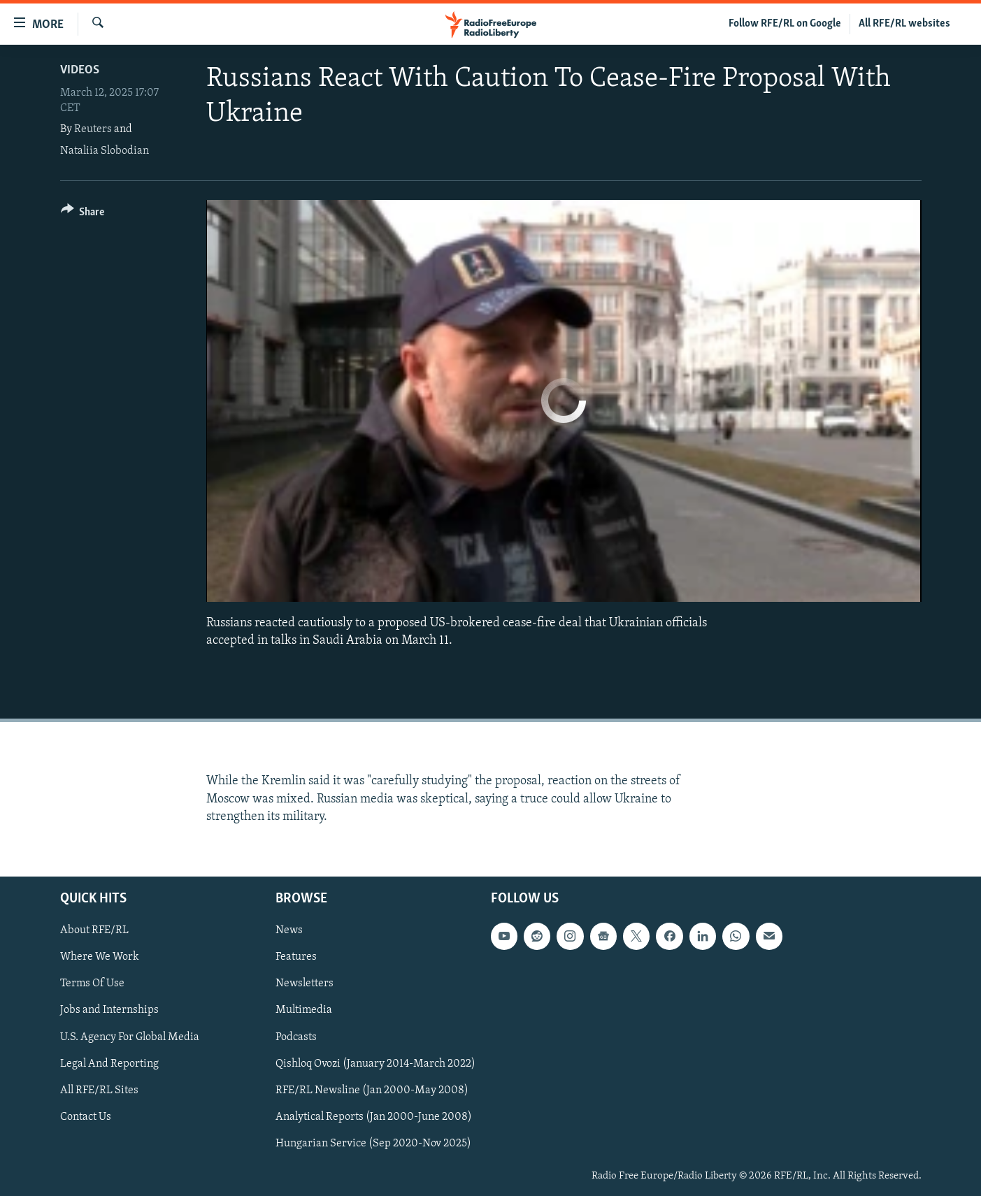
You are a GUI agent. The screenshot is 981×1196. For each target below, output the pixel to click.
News (289, 930)
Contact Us (85, 1117)
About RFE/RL (94, 930)
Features (296, 957)
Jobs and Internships (109, 1010)
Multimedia (303, 1010)
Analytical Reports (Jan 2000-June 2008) (373, 1117)
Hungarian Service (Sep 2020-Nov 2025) (373, 1143)
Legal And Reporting (109, 1063)
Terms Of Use (92, 983)
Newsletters (304, 983)
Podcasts (296, 1037)
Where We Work (99, 957)
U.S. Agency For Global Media (129, 1037)
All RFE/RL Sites (99, 1090)
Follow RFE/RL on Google (785, 23)
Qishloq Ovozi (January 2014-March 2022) (375, 1063)
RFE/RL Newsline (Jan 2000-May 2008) (371, 1090)
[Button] (83, 214)
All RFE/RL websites (904, 23)
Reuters (93, 129)
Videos (79, 70)
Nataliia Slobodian (104, 151)
